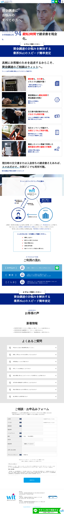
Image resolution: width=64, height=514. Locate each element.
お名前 (9, 419)
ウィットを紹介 (41, 328)
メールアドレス (11, 433)
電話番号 (10, 430)
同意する (25, 455)
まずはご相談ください (32, 44)
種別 (9, 437)
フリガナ (10, 423)
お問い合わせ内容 (12, 450)
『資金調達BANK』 (36, 332)
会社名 (9, 440)
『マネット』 (31, 330)
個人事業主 (30, 437)
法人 (24, 437)
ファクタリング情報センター (27, 328)
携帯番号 (10, 426)
